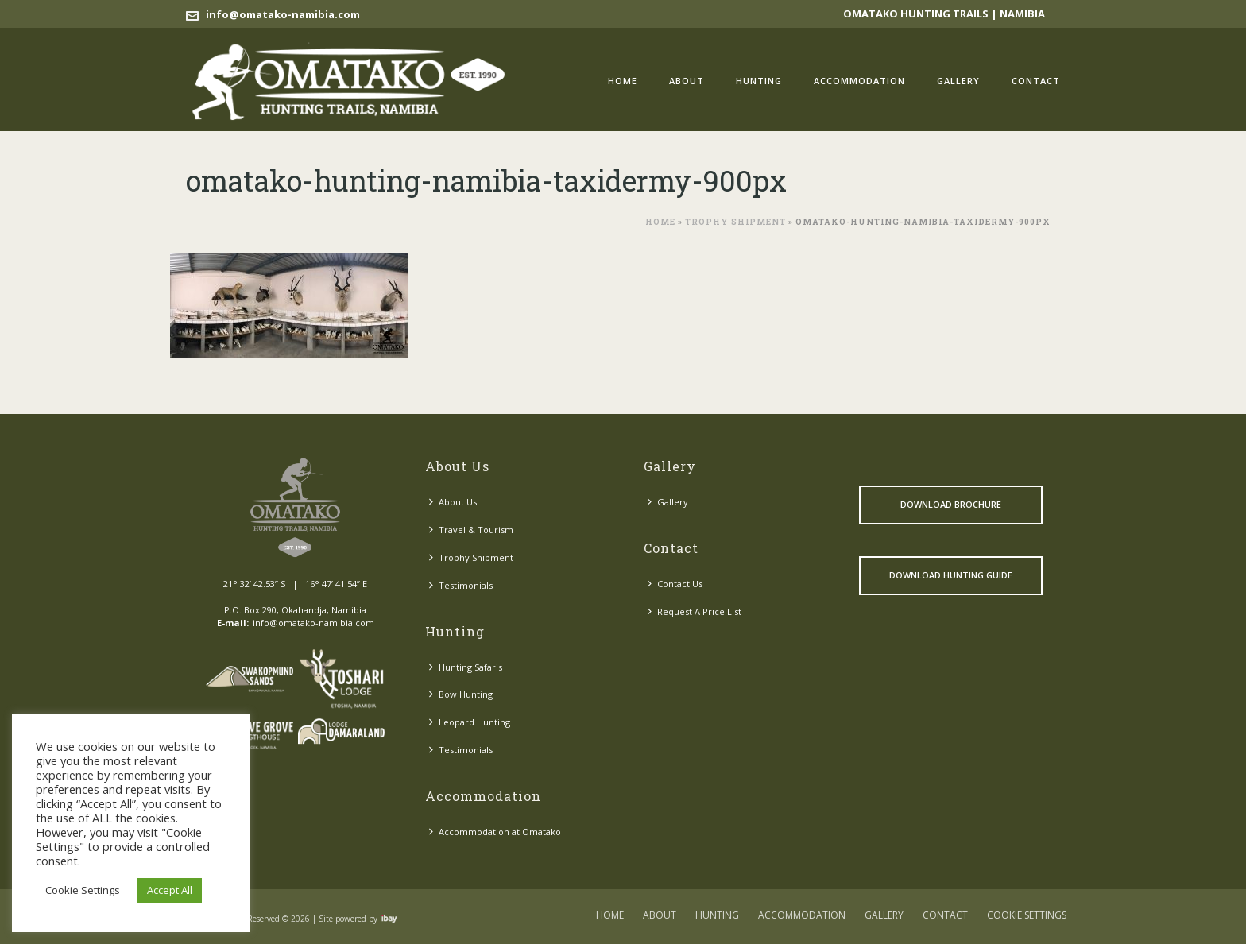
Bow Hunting (461, 694)
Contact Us (675, 584)
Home (622, 81)
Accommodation (859, 81)
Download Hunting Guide (950, 575)
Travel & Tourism (471, 530)
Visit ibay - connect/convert (389, 918)
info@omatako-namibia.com (283, 14)
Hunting (759, 81)
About (686, 81)
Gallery (958, 81)
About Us (453, 502)
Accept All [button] (169, 890)
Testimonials (461, 585)
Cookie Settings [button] (82, 890)
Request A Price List (694, 611)
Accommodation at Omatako (495, 832)
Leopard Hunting (469, 722)
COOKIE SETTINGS (1026, 915)
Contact (1036, 81)
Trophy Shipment (735, 222)
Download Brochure (950, 504)
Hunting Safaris (465, 667)
